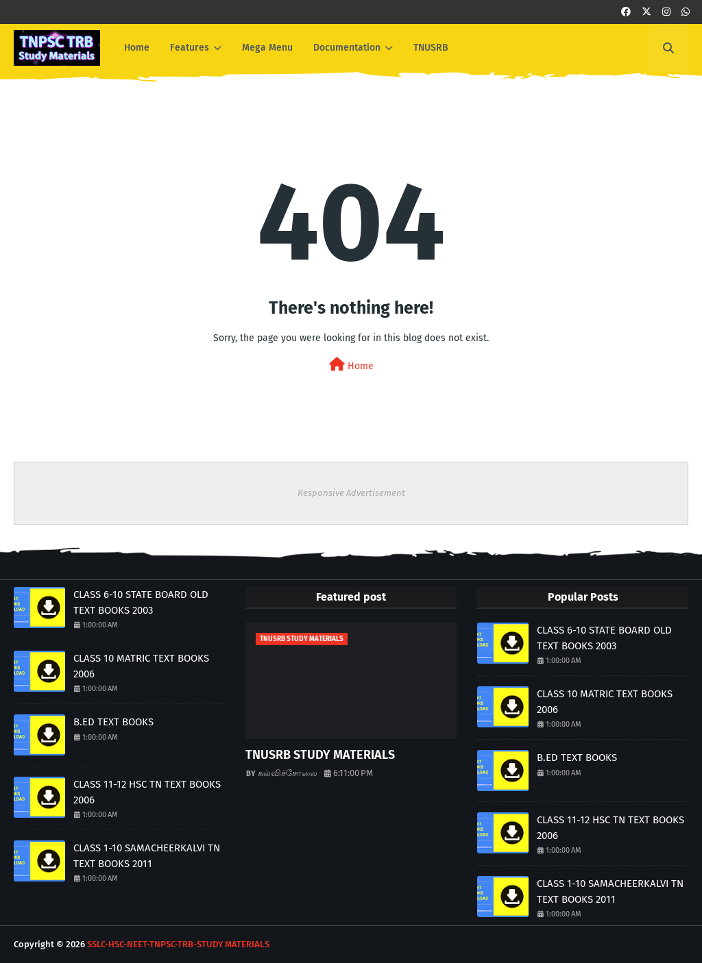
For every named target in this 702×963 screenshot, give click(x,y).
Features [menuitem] (189, 47)
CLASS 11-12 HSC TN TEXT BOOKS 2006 (147, 792)
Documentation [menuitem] (346, 47)
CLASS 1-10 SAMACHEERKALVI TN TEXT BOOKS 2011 (146, 856)
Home (351, 365)
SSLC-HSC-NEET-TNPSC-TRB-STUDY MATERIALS (178, 944)
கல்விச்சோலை (287, 773)
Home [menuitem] (136, 47)
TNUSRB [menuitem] (430, 47)
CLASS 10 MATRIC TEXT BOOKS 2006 (141, 666)
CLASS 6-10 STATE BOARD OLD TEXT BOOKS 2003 (140, 602)
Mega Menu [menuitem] (267, 47)
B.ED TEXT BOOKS (113, 722)
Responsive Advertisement (351, 493)
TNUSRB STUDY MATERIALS (320, 754)
